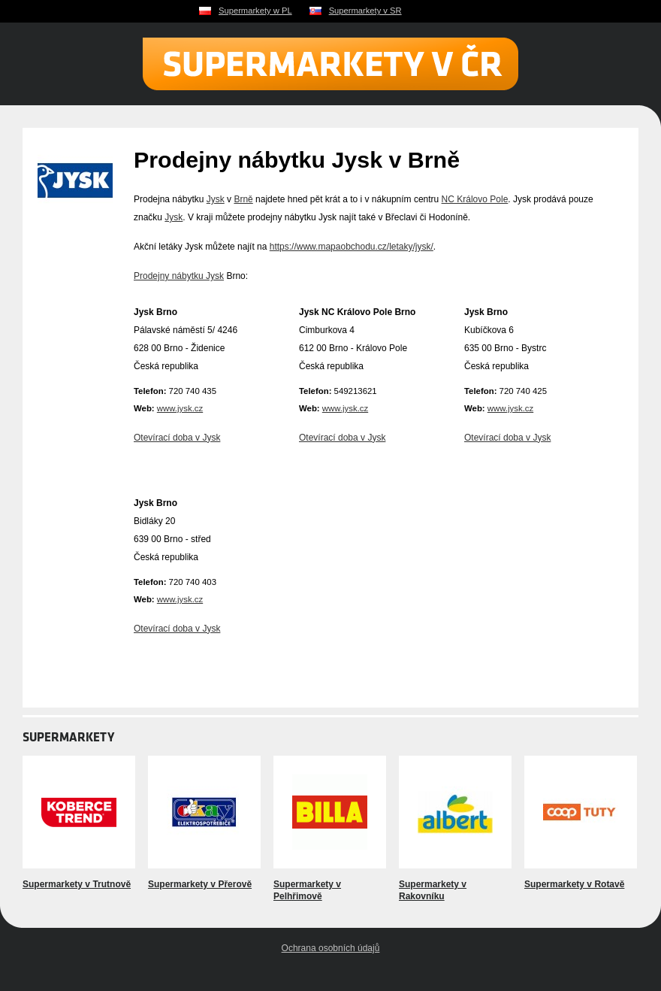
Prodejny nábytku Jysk (179, 276)
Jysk (216, 199)
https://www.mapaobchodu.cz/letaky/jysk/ (351, 246)
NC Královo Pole (475, 199)
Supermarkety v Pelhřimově (307, 890)
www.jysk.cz (180, 408)
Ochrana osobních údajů (331, 948)
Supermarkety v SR (365, 10)
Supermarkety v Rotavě (574, 884)
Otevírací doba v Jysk (177, 437)
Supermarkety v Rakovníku (432, 890)
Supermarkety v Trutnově (77, 884)
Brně (243, 199)
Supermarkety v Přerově (200, 884)
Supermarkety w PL (255, 10)
